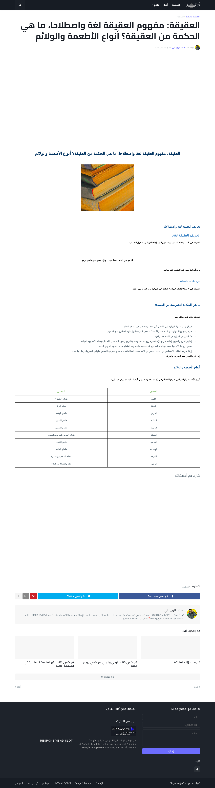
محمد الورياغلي (174, 610)
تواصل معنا (32, 783)
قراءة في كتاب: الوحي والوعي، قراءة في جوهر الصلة (110, 664)
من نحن (46, 783)
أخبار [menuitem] (165, 5)
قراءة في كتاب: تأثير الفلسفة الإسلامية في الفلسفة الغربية (49, 664)
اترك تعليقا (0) (108, 677)
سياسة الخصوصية (83, 783)
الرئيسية (99, 783)
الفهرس (19, 783)
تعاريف (180, 17)
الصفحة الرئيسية (193, 17)
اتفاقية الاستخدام (62, 783)
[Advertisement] (107, 100)
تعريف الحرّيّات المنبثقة (187, 662)
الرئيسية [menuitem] (176, 5)
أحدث (196, 687)
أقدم (19, 687)
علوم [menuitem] (156, 5)
